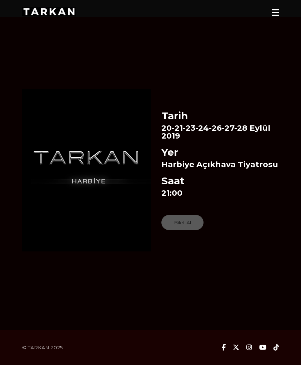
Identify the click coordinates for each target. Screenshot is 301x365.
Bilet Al (182, 222)
